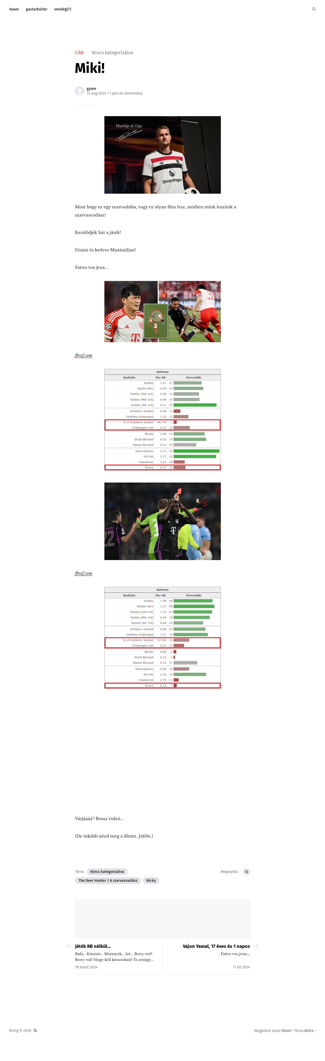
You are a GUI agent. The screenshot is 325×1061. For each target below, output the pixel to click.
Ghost (286, 1030)
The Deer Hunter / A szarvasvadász (108, 880)
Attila (309, 1030)
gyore (91, 88)
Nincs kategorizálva (107, 871)
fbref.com (83, 355)
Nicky (151, 880)
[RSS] (35, 1030)
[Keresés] (314, 9)
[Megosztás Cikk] (246, 871)
